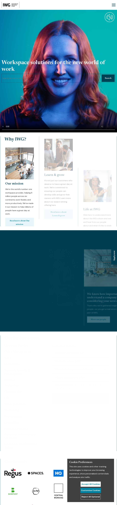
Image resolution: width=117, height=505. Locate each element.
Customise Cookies (90, 490)
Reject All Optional (91, 496)
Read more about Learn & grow (58, 194)
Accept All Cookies (90, 484)
